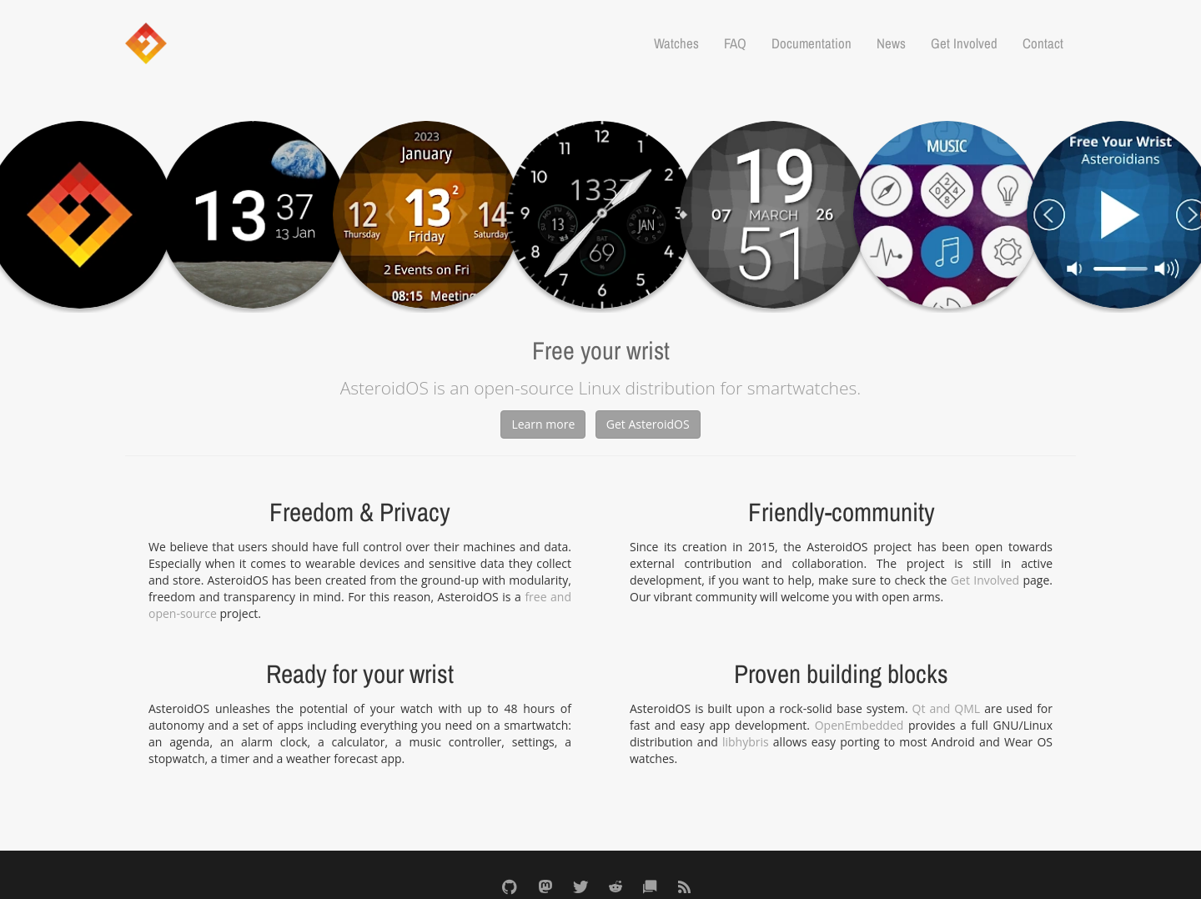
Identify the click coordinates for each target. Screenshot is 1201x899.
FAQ (735, 43)
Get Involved (964, 43)
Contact (1043, 43)
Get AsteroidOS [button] (648, 424)
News (891, 43)
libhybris (745, 742)
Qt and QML (946, 708)
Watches (676, 43)
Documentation (811, 43)
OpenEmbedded (859, 725)
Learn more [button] (543, 424)
